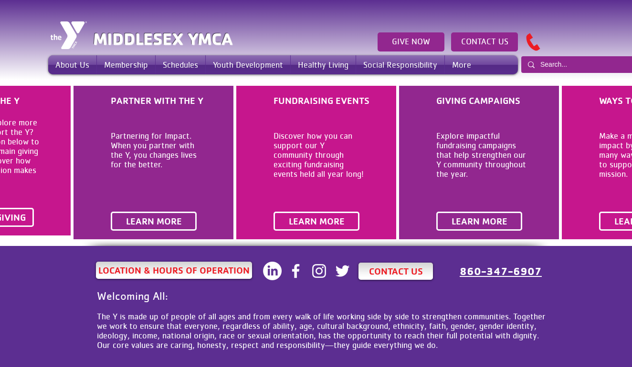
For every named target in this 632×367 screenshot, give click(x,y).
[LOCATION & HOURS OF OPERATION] (174, 270)
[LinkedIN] (272, 271)
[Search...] (581, 64)
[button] (72, 64)
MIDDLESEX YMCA (162, 38)
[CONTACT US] (484, 41)
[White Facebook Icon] (295, 271)
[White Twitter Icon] (342, 271)
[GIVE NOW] (411, 41)
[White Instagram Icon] (319, 271)
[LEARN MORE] (154, 221)
